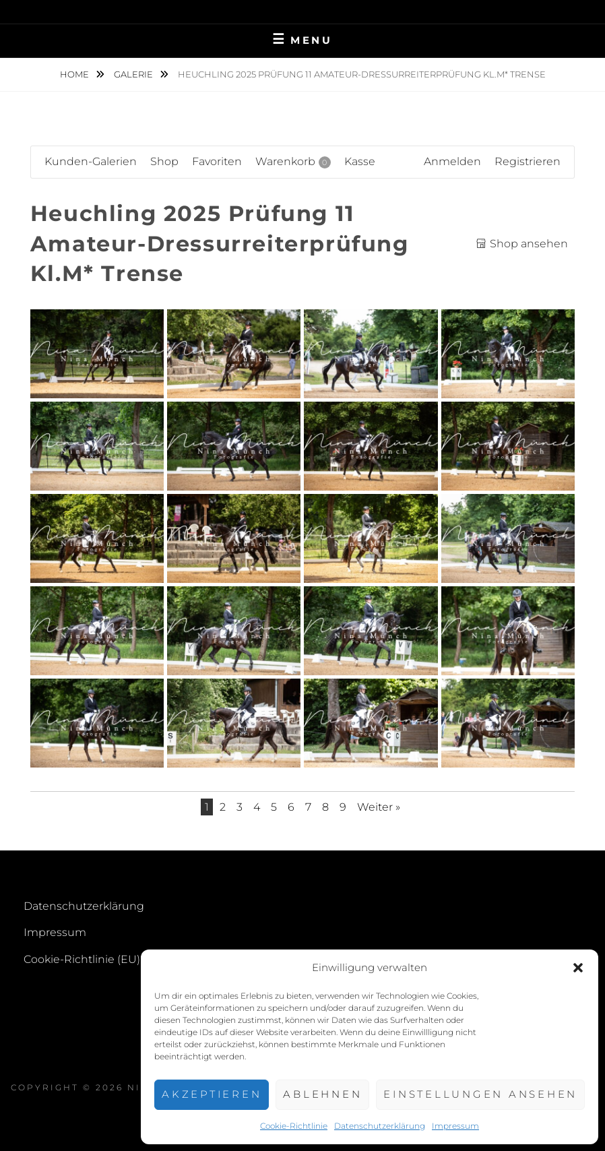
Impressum (455, 1126)
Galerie (134, 74)
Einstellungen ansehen (480, 1094)
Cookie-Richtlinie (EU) (82, 959)
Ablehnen (322, 1094)
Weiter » (378, 807)
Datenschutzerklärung (379, 1126)
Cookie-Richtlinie (293, 1126)
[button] (578, 967)
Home (75, 74)
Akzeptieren (211, 1094)
